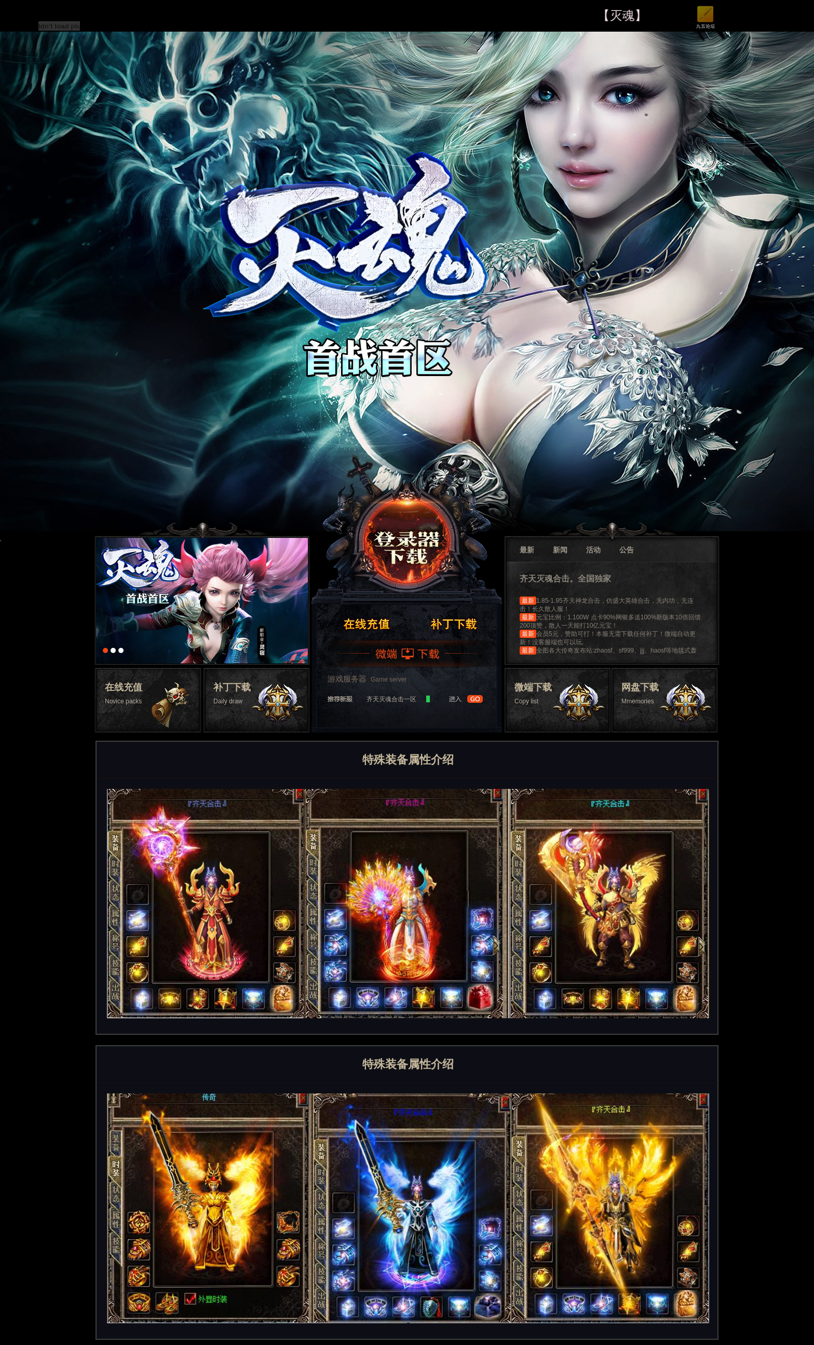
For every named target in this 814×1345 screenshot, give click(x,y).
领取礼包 (453, 623)
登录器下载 (407, 537)
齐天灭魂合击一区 (391, 699)
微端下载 (407, 653)
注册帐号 (366, 623)
